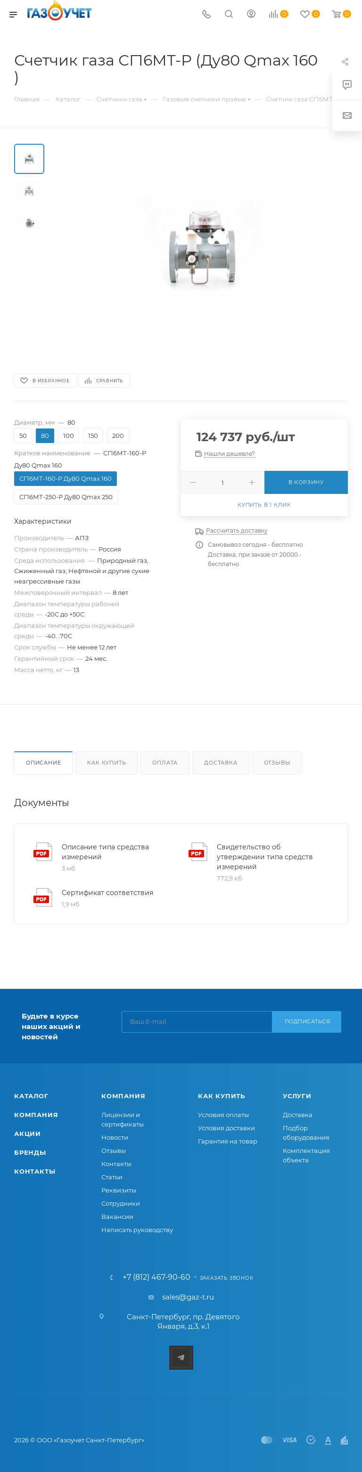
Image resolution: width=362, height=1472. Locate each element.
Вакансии (117, 1216)
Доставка (220, 762)
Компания (36, 1114)
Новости (114, 1137)
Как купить (106, 762)
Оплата (165, 762)
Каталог (31, 1096)
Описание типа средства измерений (105, 852)
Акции (27, 1133)
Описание (43, 762)
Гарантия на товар (227, 1141)
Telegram (181, 1358)
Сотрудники (120, 1203)
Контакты (34, 1171)
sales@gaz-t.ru (188, 1296)
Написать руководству (137, 1230)
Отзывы (277, 762)
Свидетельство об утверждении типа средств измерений (265, 857)
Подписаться (307, 1021)
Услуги (297, 1096)
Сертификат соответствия (107, 892)
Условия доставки (226, 1128)
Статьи (112, 1177)
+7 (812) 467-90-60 (156, 1277)
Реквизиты (118, 1190)
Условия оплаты (223, 1114)
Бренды (30, 1152)
